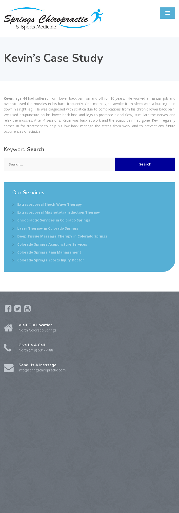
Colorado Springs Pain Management (49, 252)
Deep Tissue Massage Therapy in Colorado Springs (62, 236)
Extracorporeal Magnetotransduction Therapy (58, 212)
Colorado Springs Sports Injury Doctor (50, 260)
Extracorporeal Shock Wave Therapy (49, 204)
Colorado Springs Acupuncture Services (52, 244)
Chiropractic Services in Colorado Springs (53, 220)
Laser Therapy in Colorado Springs (47, 228)
